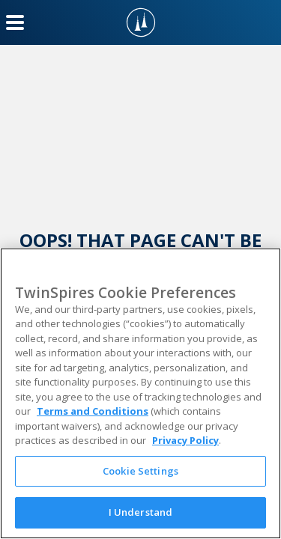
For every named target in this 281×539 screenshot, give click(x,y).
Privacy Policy (185, 440)
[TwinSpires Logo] (141, 22)
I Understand (141, 512)
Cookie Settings (140, 471)
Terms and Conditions (92, 411)
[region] (140, 393)
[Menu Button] (15, 22)
